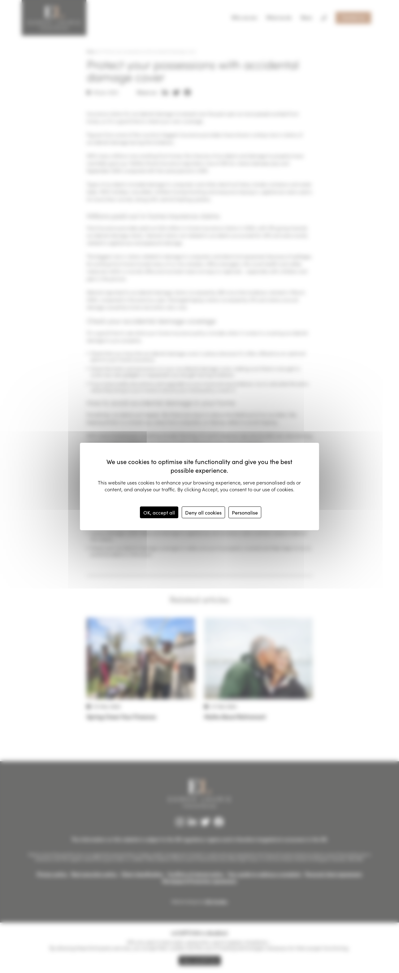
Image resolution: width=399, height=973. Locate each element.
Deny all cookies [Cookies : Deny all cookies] (203, 512)
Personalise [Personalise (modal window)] (245, 512)
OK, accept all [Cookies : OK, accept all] (159, 512)
